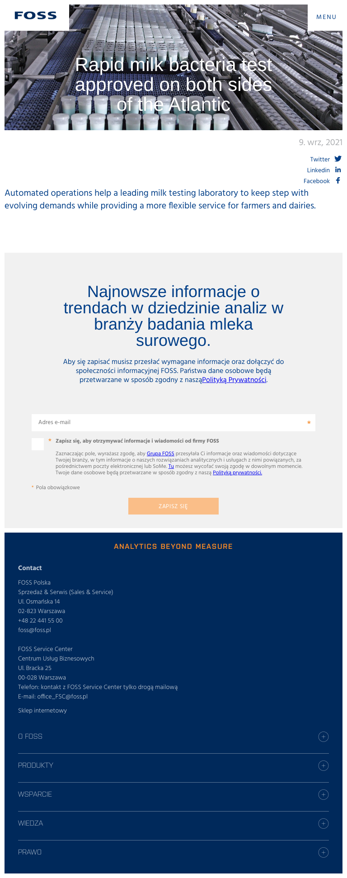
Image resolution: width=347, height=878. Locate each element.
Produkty (35, 764)
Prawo (30, 851)
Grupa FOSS (160, 453)
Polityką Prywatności (234, 380)
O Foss (30, 736)
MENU (326, 17)
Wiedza (30, 822)
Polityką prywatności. (237, 472)
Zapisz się (173, 506)
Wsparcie (35, 793)
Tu (171, 466)
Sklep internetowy (42, 711)
